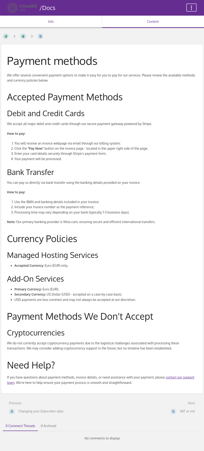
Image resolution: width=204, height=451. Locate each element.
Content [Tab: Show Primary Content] (153, 21)
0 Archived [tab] (48, 426)
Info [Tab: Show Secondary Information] (51, 21)
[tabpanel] (102, 438)
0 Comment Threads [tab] (20, 426)
